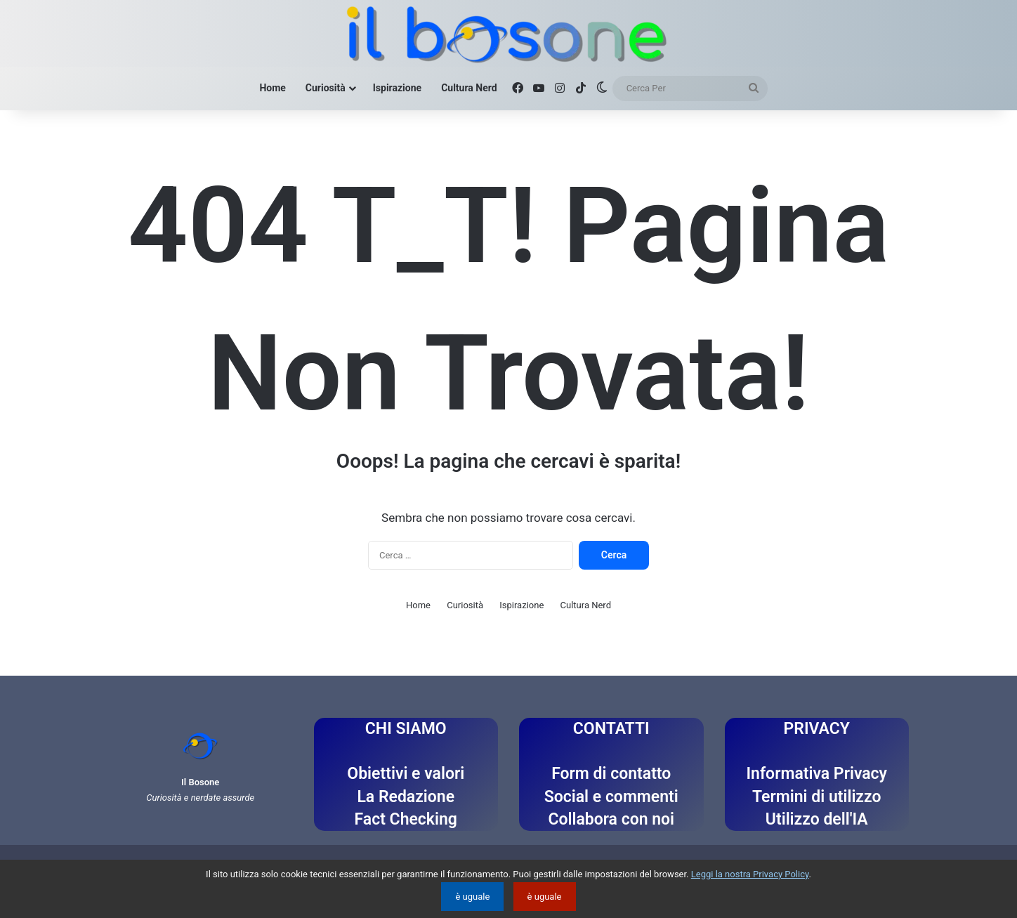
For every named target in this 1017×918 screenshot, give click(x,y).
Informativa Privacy (816, 773)
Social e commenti (611, 796)
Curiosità (326, 87)
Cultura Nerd (469, 87)
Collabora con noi (611, 819)
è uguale (472, 896)
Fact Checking (406, 819)
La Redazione (405, 796)
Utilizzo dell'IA (817, 819)
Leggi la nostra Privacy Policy (750, 874)
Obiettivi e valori (405, 773)
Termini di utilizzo (816, 796)
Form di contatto (611, 773)
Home (272, 87)
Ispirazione (397, 87)
